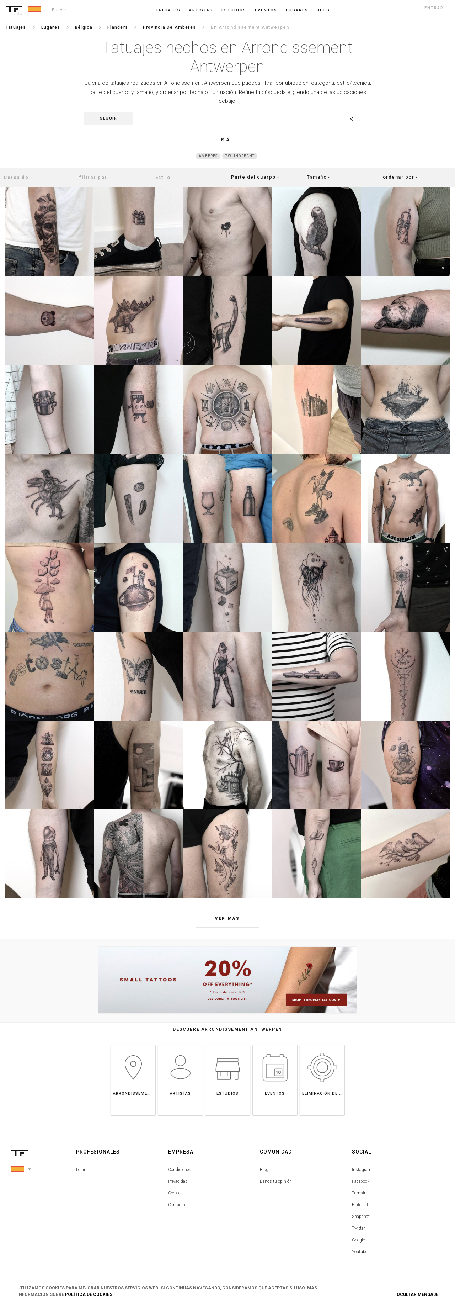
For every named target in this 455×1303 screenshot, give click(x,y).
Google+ (359, 1240)
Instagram (361, 1169)
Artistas (201, 10)
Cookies (175, 1193)
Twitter (358, 1228)
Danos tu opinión (276, 1181)
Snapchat (361, 1216)
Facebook (360, 1181)
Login (81, 1169)
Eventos (266, 10)
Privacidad (178, 1181)
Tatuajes (168, 10)
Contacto (176, 1204)
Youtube (359, 1251)
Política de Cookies (88, 1294)
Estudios (233, 10)
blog (323, 10)
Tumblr (358, 1193)
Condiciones (179, 1169)
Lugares (297, 10)
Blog (264, 1169)
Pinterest (360, 1204)
